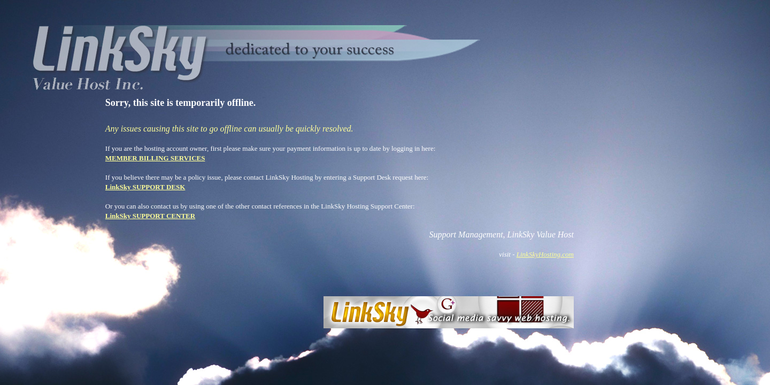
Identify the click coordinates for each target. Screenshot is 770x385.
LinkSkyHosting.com (545, 254)
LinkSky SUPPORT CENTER (150, 216)
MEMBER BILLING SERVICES (155, 158)
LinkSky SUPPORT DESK (145, 187)
